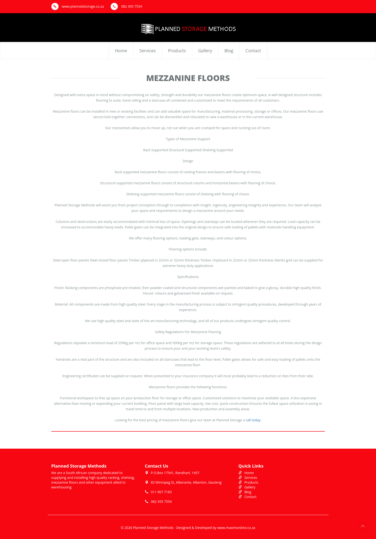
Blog (228, 50)
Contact (253, 50)
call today (252, 420)
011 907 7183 (161, 492)
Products (177, 50)
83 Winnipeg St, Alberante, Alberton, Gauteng (186, 482)
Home (121, 50)
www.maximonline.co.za (236, 527)
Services (147, 50)
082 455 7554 (126, 6)
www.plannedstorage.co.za (77, 6)
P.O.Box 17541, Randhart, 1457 (175, 472)
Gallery (205, 50)
